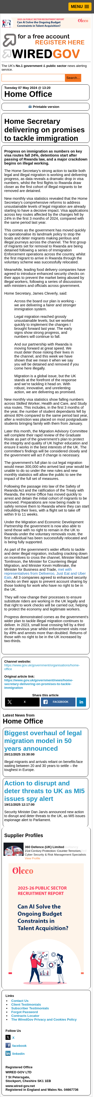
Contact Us (20, 1001)
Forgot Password (24, 1012)
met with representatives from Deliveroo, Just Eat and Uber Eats (45, 573)
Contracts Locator (25, 1016)
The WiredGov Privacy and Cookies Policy (44, 1019)
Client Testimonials (26, 1004)
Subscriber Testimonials (30, 1008)
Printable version (44, 107)
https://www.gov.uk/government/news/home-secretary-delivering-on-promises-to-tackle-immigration (38, 684)
